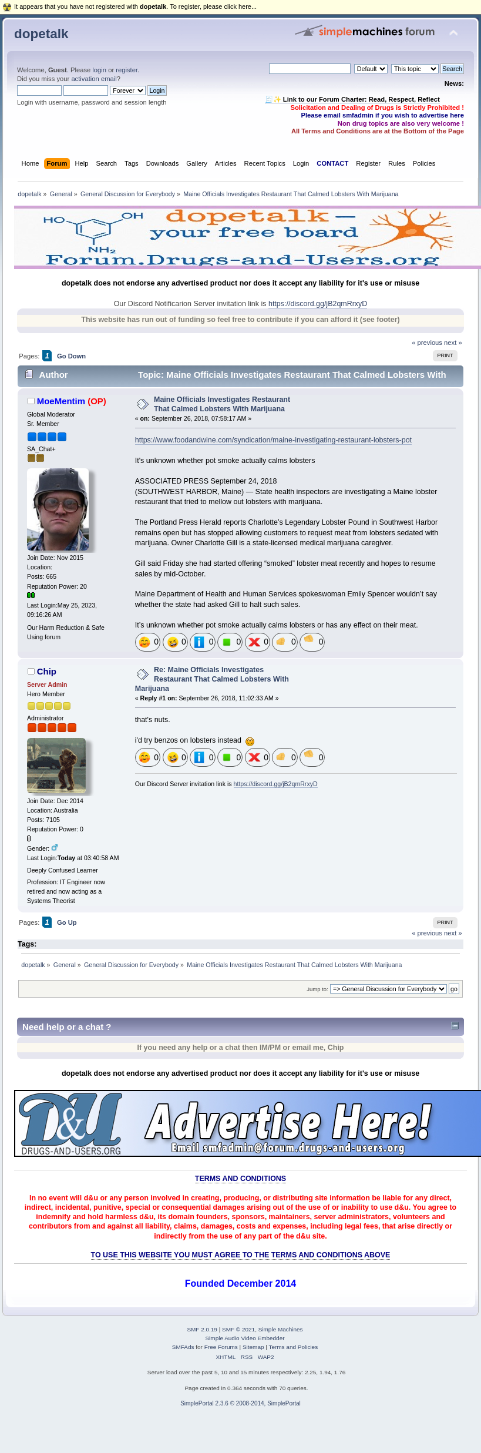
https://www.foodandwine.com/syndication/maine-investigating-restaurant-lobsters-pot (273, 440)
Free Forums (221, 1347)
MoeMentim (61, 401)
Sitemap (253, 1347)
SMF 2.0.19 (202, 1329)
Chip (46, 671)
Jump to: (317, 989)
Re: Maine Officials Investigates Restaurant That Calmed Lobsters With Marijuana (212, 679)
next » (453, 342)
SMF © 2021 (238, 1329)
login (99, 69)
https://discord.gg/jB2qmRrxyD (317, 304)
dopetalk (41, 33)
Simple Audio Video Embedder (244, 1338)
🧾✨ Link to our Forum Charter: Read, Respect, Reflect (352, 99)
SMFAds (183, 1347)
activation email (93, 78)
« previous (427, 342)
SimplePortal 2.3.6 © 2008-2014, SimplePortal (240, 1403)
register (126, 69)
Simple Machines (280, 1329)
